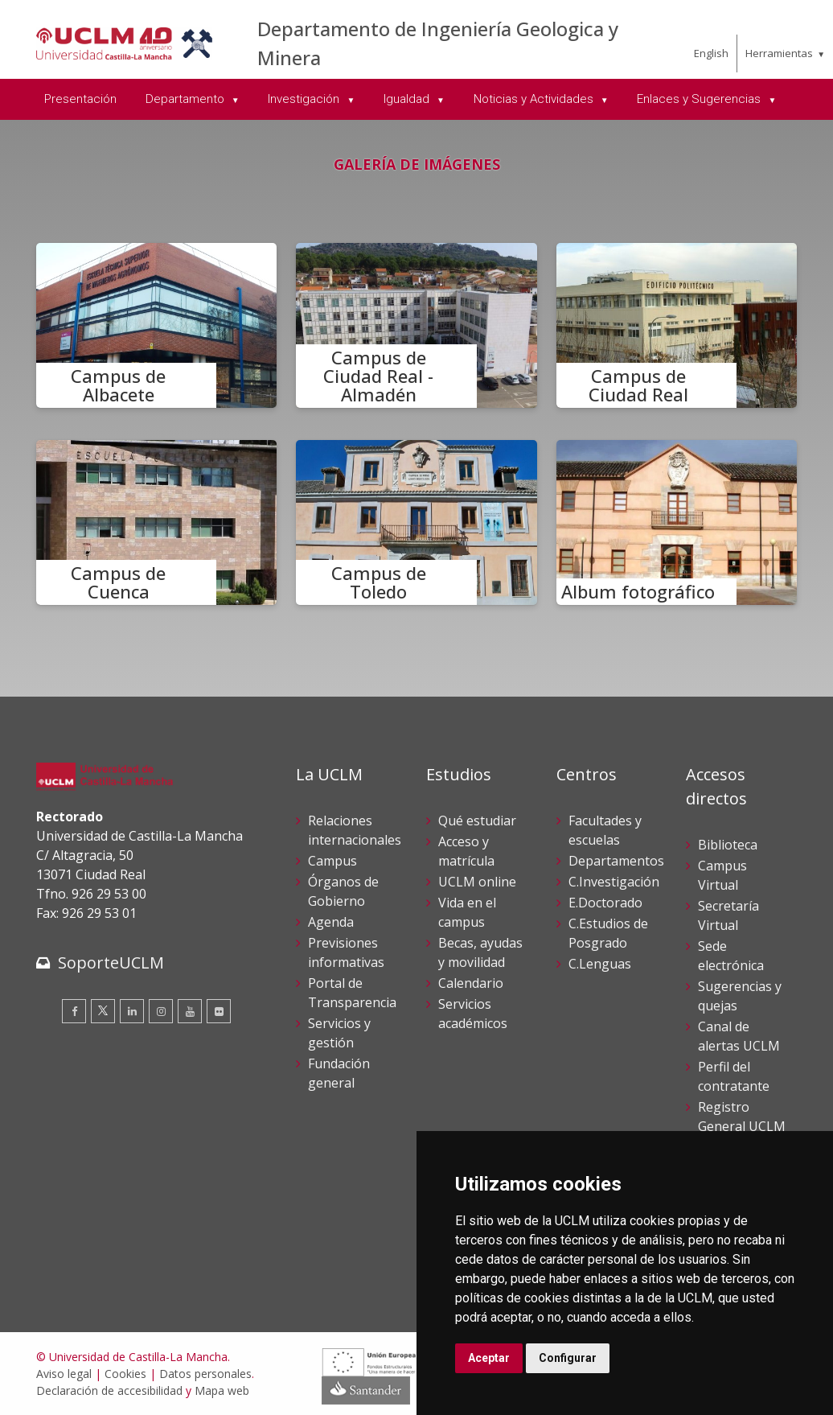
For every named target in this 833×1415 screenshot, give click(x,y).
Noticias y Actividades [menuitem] (535, 99)
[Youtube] (190, 1011)
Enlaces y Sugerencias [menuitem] (700, 99)
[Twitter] (103, 1011)
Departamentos (616, 861)
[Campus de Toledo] (417, 522)
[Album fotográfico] (677, 522)
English (711, 53)
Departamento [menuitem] (187, 99)
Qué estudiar (477, 820)
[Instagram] (161, 1011)
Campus (332, 861)
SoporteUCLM (111, 962)
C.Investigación (613, 882)
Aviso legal (64, 1373)
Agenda (331, 922)
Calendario (470, 983)
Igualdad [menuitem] (408, 99)
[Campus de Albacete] (157, 325)
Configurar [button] (568, 1357)
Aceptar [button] (489, 1357)
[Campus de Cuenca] (157, 522)
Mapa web (222, 1390)
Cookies (125, 1373)
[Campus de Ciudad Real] (677, 325)
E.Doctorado (605, 902)
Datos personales (205, 1373)
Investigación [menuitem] (305, 99)
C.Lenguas (599, 964)
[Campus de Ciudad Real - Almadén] (417, 325)
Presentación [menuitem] (80, 99)
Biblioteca (727, 845)
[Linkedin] (132, 1011)
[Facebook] (74, 1011)
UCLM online (477, 882)
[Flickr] (219, 1011)
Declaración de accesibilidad (109, 1390)
